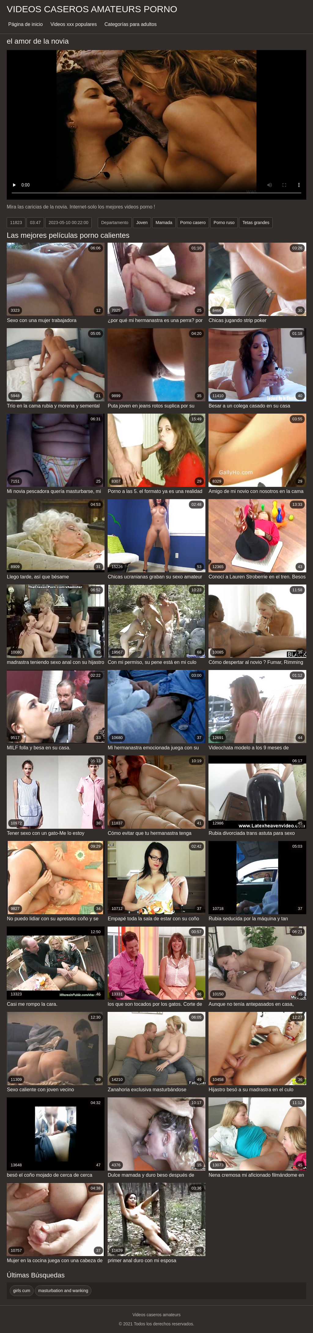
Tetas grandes (255, 222)
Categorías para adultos (131, 24)
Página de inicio (25, 24)
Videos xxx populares (73, 24)
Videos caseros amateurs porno (92, 9)
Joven (142, 222)
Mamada (164, 222)
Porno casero (193, 222)
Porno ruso (224, 222)
